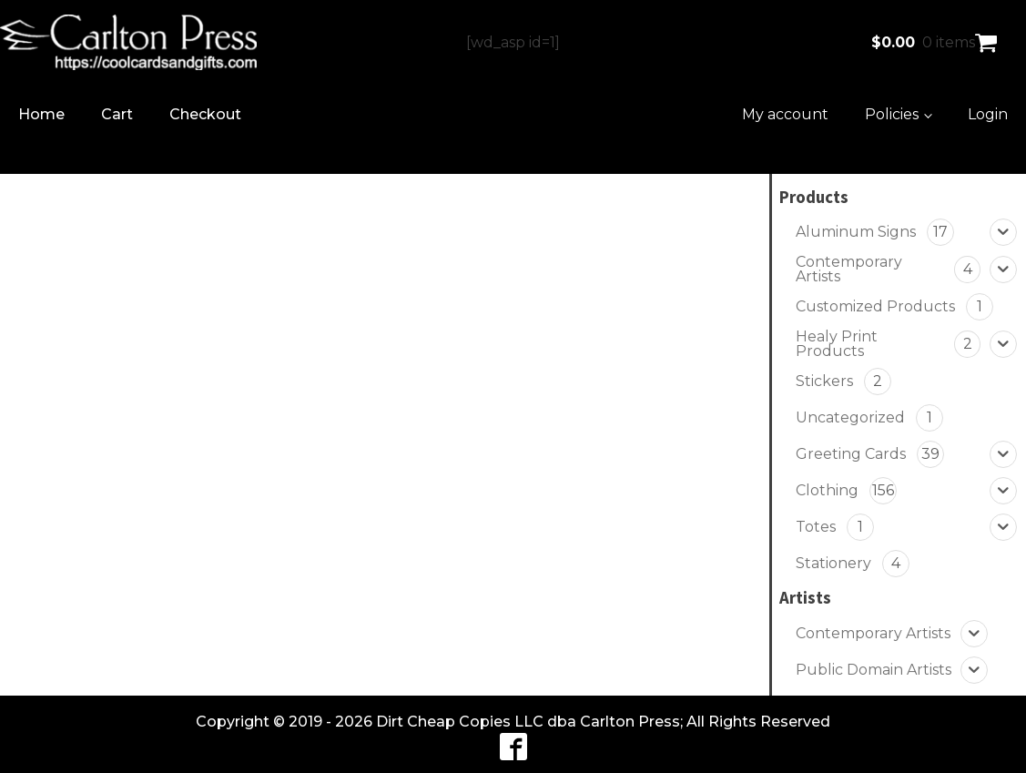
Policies (892, 114)
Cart (117, 114)
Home (41, 114)
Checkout (205, 114)
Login (988, 114)
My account (785, 114)
